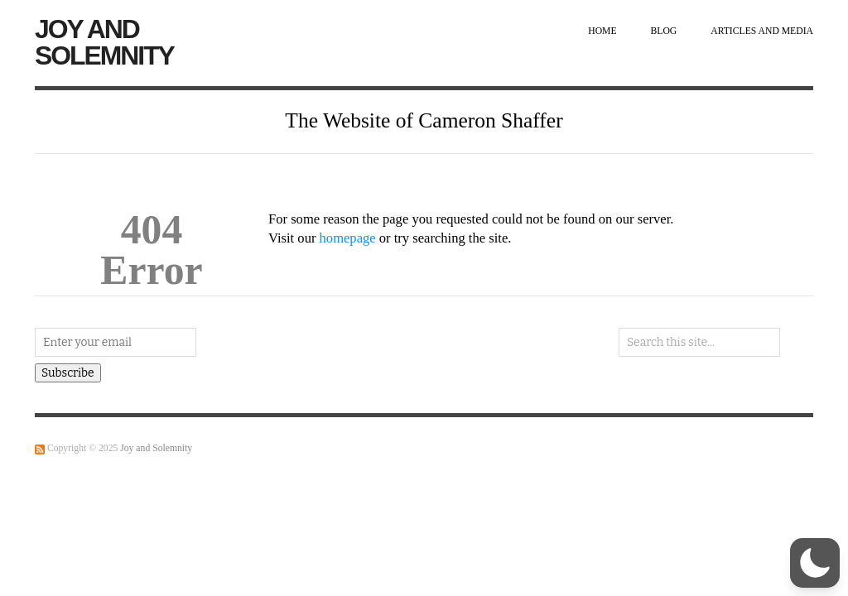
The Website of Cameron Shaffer (423, 120)
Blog (664, 31)
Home (602, 31)
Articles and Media (762, 31)
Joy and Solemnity (104, 42)
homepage (348, 238)
